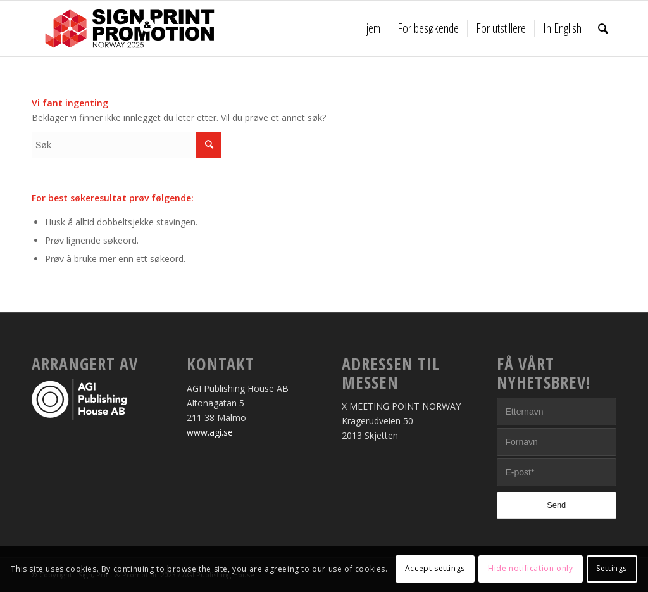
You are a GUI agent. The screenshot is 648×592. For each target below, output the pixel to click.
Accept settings (435, 568)
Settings (611, 568)
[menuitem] (370, 28)
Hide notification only (530, 568)
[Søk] (603, 28)
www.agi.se (210, 432)
